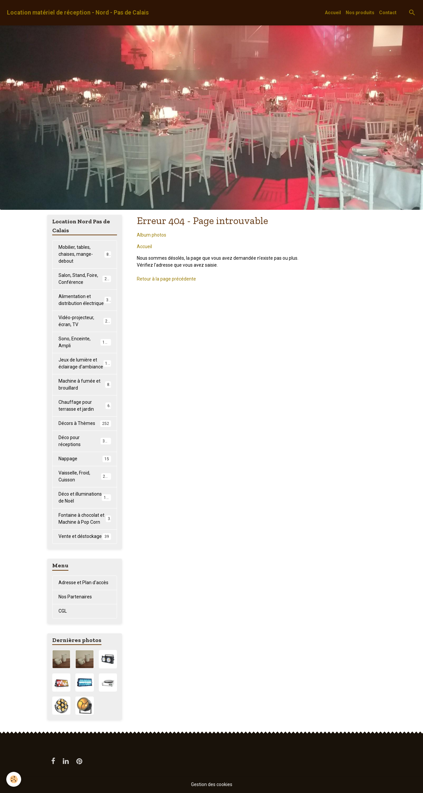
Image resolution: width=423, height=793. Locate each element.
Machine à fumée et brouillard (84, 384)
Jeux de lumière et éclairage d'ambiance (85, 363)
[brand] (78, 13)
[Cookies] (14, 779)
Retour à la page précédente (166, 279)
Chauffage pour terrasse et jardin (84, 405)
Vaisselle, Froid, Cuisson (84, 476)
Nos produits (360, 12)
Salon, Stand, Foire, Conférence (84, 279)
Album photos (151, 235)
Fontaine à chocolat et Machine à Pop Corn (84, 518)
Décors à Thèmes (84, 423)
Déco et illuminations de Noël (84, 497)
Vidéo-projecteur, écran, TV (84, 321)
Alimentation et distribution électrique (84, 300)
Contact (388, 12)
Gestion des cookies (211, 784)
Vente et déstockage (84, 536)
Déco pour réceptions (84, 441)
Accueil (333, 12)
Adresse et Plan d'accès (83, 582)
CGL (62, 611)
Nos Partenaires (75, 596)
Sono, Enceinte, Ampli (84, 342)
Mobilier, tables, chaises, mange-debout (84, 254)
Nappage (84, 459)
